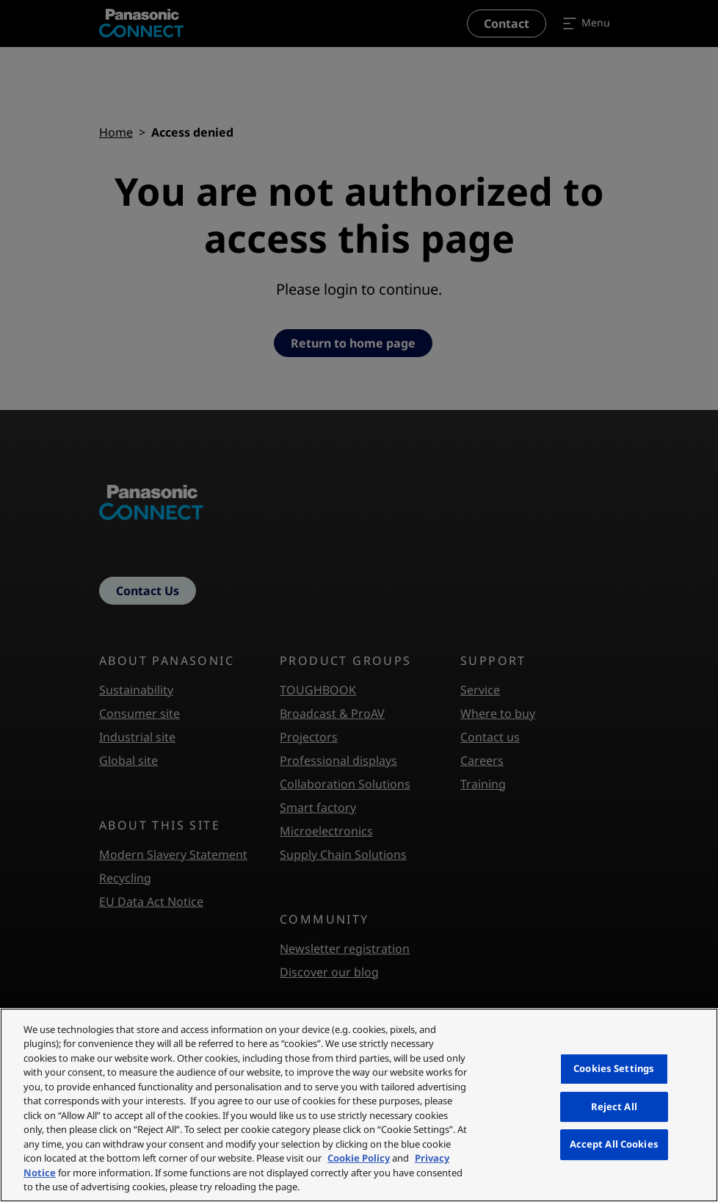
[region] (359, 1105)
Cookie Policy (358, 1158)
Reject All (614, 1106)
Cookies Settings (613, 1068)
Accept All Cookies (614, 1144)
